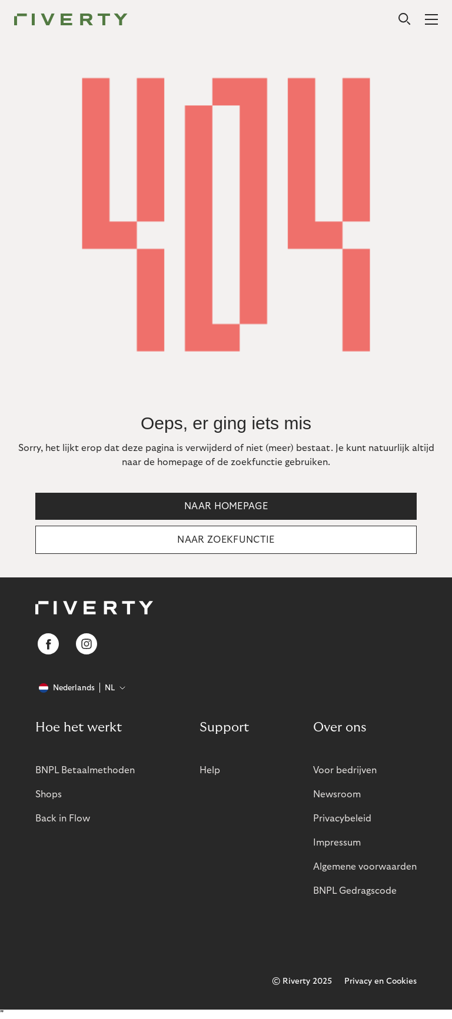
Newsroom (337, 794)
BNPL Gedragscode (355, 891)
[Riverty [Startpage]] (71, 20)
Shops (48, 794)
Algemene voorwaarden (365, 866)
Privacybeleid (342, 818)
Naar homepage (226, 506)
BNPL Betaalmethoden (85, 770)
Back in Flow (62, 818)
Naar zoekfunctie (225, 539)
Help (210, 770)
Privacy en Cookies (380, 981)
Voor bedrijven (345, 770)
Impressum (337, 842)
